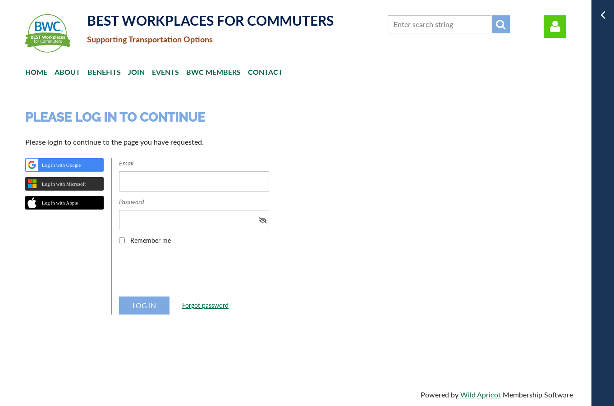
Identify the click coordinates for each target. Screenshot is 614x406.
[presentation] (187, 273)
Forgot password (205, 305)
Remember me (150, 240)
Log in (555, 26)
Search (501, 24)
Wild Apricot (480, 394)
